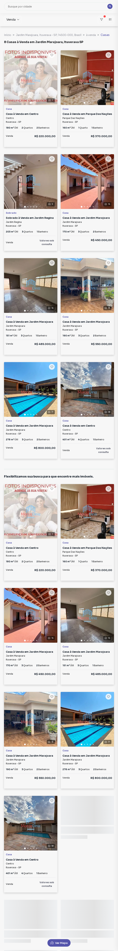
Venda (12, 20)
